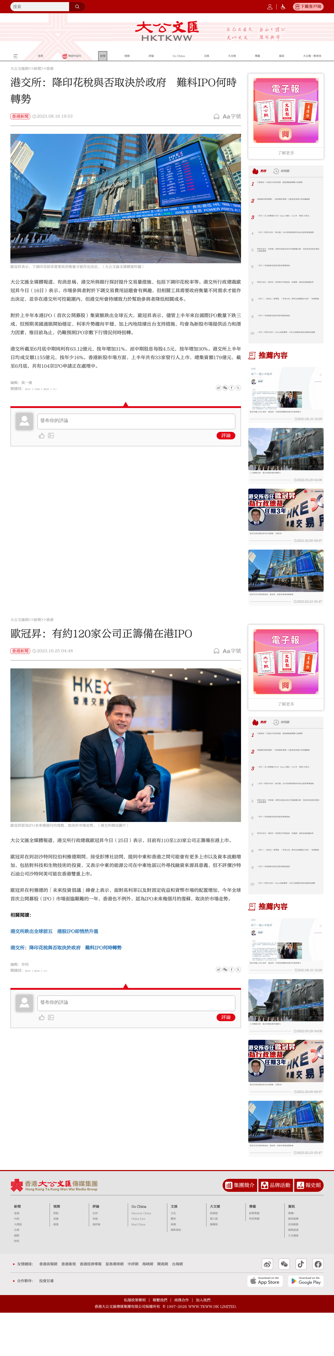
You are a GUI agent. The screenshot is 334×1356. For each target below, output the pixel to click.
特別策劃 (254, 1262)
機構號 (214, 1267)
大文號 (215, 1250)
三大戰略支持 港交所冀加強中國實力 (278, 479)
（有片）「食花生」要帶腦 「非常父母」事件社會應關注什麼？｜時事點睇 (286, 302)
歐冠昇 (60, 389)
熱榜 (266, 171)
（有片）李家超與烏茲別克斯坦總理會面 (287, 266)
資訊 (291, 1250)
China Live (138, 1262)
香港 (50, 69)
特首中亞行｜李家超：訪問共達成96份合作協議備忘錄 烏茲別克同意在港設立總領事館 (288, 252)
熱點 (55, 1256)
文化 (173, 1256)
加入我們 (203, 1343)
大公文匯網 (19, 69)
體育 (173, 1262)
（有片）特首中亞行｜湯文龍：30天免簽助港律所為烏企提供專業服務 (288, 235)
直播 (55, 1262)
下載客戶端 (310, 6)
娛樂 (173, 1267)
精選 (55, 1267)
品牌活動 (280, 1229)
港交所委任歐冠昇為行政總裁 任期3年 (279, 546)
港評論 (96, 1267)
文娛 (174, 1250)
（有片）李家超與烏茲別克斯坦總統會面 (287, 317)
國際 (16, 1279)
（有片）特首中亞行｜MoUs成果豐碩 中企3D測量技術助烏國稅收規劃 (288, 335)
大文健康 (293, 1279)
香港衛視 (68, 1307)
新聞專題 (254, 1256)
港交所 (30, 389)
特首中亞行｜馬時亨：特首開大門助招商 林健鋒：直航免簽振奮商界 (288, 285)
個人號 (214, 1262)
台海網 (177, 1307)
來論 (95, 1262)
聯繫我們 (160, 1343)
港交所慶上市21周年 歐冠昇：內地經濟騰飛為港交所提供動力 (285, 415)
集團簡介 (244, 1229)
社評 (95, 1256)
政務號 (214, 1256)
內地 (16, 1262)
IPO (72, 389)
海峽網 (147, 1307)
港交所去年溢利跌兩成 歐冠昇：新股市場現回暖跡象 (285, 615)
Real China (138, 1267)
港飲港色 (176, 1273)
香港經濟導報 (91, 1307)
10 (252, 333)
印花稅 (45, 389)
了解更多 (286, 153)
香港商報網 (48, 1307)
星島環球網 (114, 1307)
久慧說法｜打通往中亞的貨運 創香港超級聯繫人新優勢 (287, 185)
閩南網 (162, 1307)
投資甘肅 (46, 1324)
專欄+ (291, 1256)
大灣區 (18, 1267)
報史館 (313, 1229)
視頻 (56, 1250)
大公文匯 (167, 31)
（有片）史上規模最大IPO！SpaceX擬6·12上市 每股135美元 (286, 219)
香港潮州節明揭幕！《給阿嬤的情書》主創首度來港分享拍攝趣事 (287, 202)
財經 (16, 1284)
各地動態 (293, 1267)
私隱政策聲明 (135, 1343)
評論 (226, 435)
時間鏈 (296, 171)
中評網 (133, 1307)
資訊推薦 (293, 1262)
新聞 (37, 69)
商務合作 (181, 1343)
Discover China (141, 1256)
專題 (252, 1250)
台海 (16, 1273)
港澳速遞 (293, 1273)
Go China (138, 1250)
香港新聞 (20, 116)
